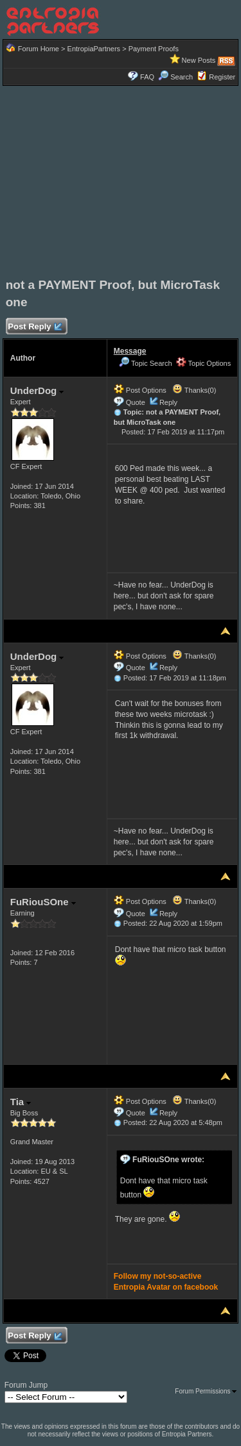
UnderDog (37, 390)
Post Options (140, 390)
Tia (20, 1101)
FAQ (147, 77)
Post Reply (35, 327)
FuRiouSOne (43, 901)
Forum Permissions (206, 1391)
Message (130, 351)
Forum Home (38, 49)
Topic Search (145, 363)
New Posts (199, 60)
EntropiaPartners (94, 49)
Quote (135, 402)
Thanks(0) (194, 390)
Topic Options (203, 363)
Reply (168, 402)
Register (222, 77)
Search (175, 77)
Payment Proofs (154, 49)
